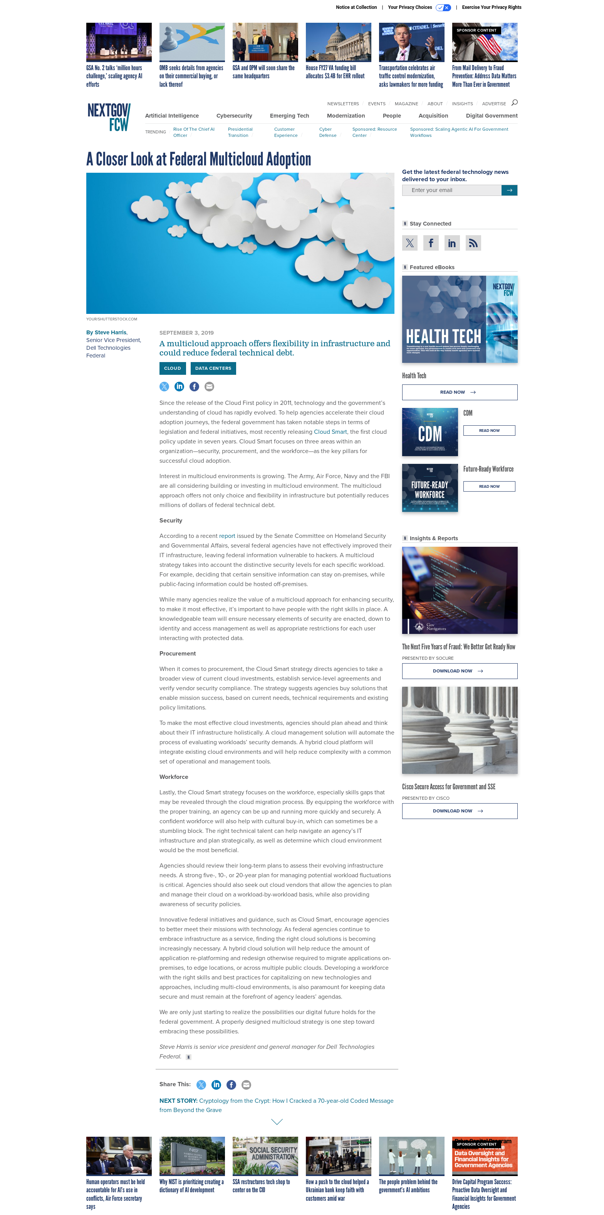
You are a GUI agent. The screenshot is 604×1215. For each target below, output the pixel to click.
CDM (468, 413)
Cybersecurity (234, 115)
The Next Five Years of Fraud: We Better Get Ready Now (458, 646)
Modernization (346, 115)
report (226, 535)
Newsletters (343, 103)
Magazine (406, 103)
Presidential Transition (240, 132)
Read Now (460, 392)
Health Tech (414, 375)
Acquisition (433, 115)
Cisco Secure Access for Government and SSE (448, 786)
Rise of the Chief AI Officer (194, 132)
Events (377, 103)
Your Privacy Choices (419, 7)
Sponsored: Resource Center (374, 132)
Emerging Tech (289, 115)
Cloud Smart (330, 431)
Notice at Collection (356, 7)
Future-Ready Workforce (488, 469)
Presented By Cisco (426, 798)
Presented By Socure (428, 658)
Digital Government (492, 115)
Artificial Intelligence (172, 115)
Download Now (460, 671)
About (435, 103)
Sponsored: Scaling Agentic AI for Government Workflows (459, 132)
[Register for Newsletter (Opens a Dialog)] (509, 190)
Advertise (494, 103)
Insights (462, 103)
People (392, 115)
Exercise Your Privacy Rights (492, 7)
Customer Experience (286, 132)
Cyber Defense (328, 132)
